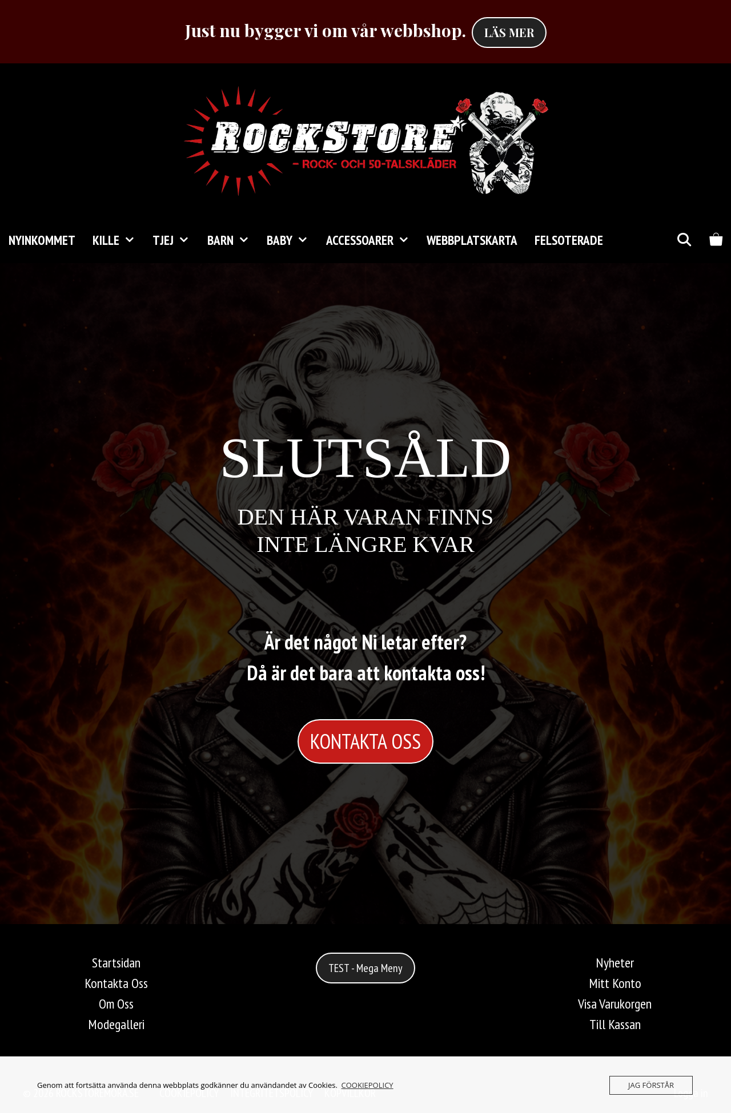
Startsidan (116, 962)
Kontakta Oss (116, 983)
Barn (232, 240)
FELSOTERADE (569, 240)
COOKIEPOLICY (367, 1085)
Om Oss (116, 1004)
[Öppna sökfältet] (683, 240)
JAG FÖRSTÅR (651, 1085)
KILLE (118, 240)
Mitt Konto (615, 983)
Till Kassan (615, 1024)
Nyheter (615, 962)
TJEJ (175, 240)
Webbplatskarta (472, 240)
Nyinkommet (42, 240)
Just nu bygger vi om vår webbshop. (325, 30)
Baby (292, 240)
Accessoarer (372, 240)
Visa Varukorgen (615, 1004)
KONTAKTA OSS (365, 741)
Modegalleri (116, 1024)
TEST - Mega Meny (365, 968)
